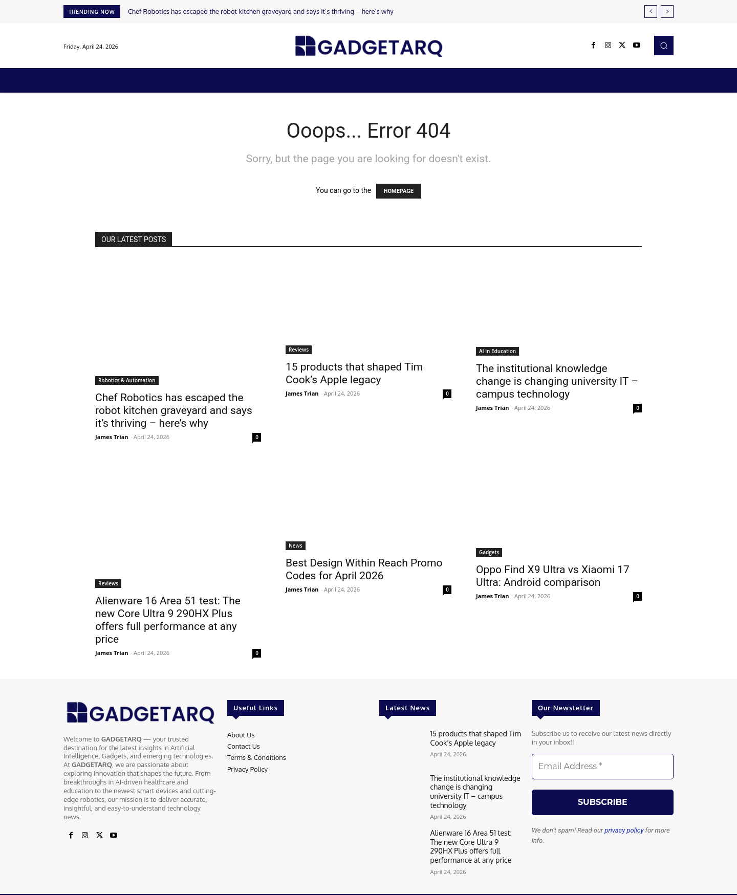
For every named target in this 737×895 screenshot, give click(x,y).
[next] (667, 11)
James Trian (111, 437)
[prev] (650, 11)
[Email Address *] (603, 766)
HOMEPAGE (399, 191)
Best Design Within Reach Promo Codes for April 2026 (364, 569)
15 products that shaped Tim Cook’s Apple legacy (354, 373)
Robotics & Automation (127, 380)
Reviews (299, 349)
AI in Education (497, 351)
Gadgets (489, 552)
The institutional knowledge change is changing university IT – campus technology (557, 381)
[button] (664, 45)
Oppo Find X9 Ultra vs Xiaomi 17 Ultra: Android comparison (553, 575)
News (295, 545)
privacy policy (623, 830)
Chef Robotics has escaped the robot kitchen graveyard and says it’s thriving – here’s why (261, 11)
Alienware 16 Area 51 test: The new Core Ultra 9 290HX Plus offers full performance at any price (168, 620)
